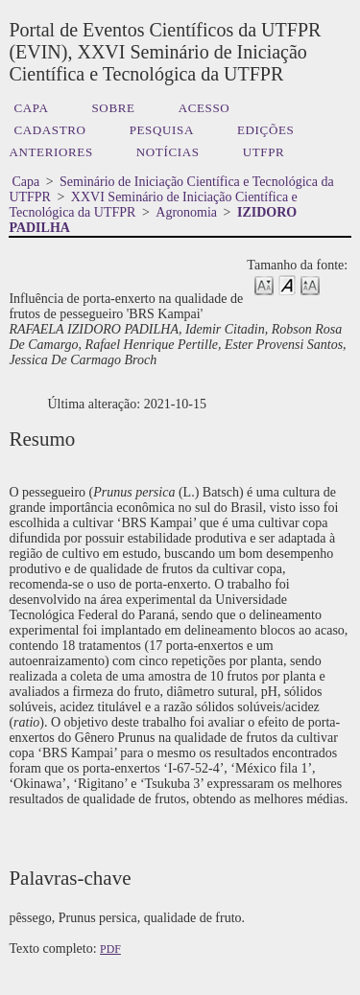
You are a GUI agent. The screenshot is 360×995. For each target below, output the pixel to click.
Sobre (112, 108)
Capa (30, 108)
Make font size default (287, 284)
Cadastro (49, 130)
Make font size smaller (264, 284)
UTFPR (264, 152)
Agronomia (186, 212)
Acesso (204, 108)
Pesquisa (162, 130)
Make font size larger (310, 284)
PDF (110, 949)
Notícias (168, 152)
